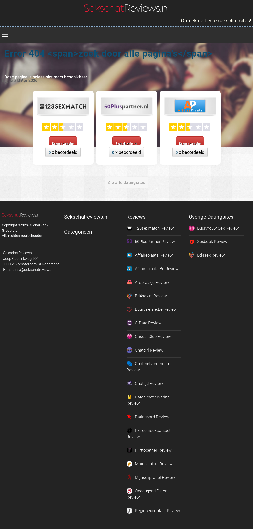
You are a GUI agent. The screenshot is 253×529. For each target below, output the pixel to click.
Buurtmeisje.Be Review (151, 309)
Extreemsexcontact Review (148, 432)
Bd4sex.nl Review (146, 295)
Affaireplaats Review (149, 255)
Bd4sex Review (207, 255)
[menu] (5, 35)
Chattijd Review (144, 383)
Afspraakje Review (147, 282)
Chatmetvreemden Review (147, 366)
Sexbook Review (208, 241)
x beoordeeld (63, 152)
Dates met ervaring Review (147, 399)
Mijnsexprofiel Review (150, 476)
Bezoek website (63, 143)
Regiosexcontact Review (153, 509)
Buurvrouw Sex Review (214, 228)
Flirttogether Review (149, 449)
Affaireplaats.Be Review (152, 268)
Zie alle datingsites (126, 182)
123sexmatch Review (150, 228)
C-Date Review (144, 322)
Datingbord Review (147, 416)
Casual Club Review (148, 336)
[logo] (126, 7)
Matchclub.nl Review (149, 462)
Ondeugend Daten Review (146, 492)
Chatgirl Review (144, 349)
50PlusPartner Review (150, 241)
